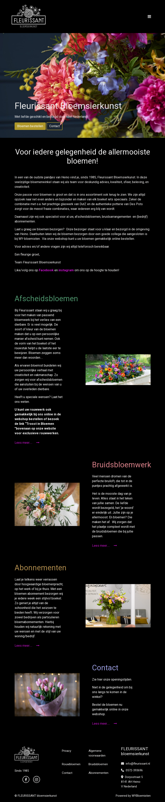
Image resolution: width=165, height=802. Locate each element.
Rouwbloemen (71, 764)
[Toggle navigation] (149, 16)
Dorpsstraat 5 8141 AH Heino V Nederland (132, 781)
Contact (54, 126)
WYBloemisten (141, 795)
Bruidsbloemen (98, 764)
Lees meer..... (27, 443)
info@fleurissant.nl (135, 763)
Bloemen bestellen (30, 126)
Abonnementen (98, 773)
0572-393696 (132, 770)
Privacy (66, 751)
